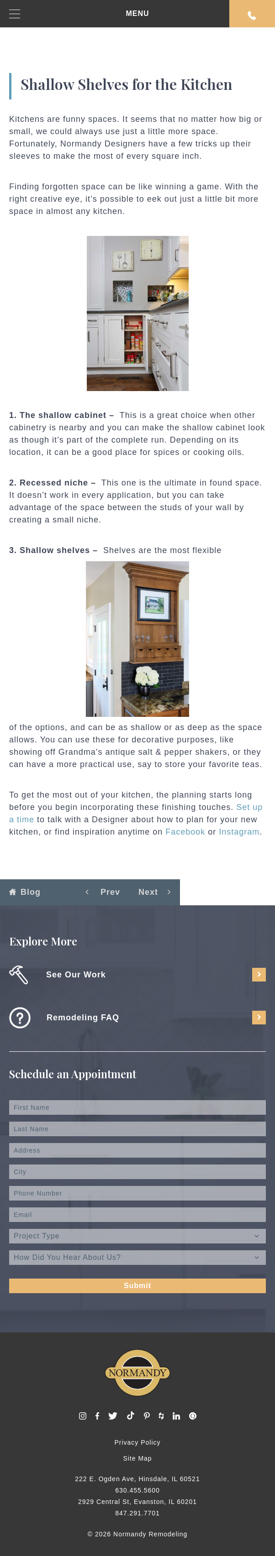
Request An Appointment (252, 15)
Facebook (185, 831)
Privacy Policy (137, 1442)
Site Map (137, 1458)
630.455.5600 (137, 1490)
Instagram (239, 831)
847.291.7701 (137, 1513)
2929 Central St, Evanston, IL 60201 (137, 1501)
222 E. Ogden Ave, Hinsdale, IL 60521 (137, 1479)
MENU (79, 14)
